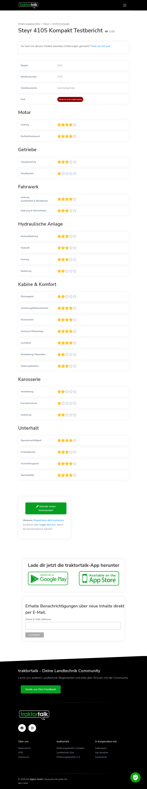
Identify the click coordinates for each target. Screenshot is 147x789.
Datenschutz (24, 748)
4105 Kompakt (60, 24)
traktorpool (100, 748)
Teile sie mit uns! (101, 46)
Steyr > (47, 24)
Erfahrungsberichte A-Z (68, 757)
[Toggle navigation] (125, 5)
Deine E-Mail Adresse (38, 619)
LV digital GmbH (34, 779)
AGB (20, 752)
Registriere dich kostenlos (49, 520)
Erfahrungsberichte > (30, 24)
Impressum (23, 757)
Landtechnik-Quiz (65, 752)
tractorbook (101, 757)
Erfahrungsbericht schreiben (71, 748)
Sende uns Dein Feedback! (40, 689)
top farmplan (101, 752)
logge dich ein (47, 524)
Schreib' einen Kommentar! (46, 508)
